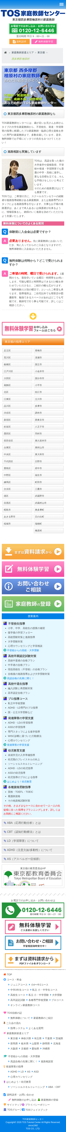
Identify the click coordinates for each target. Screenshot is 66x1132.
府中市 (38, 468)
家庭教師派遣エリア (23, 52)
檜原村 (38, 530)
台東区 (7, 447)
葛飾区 (7, 385)
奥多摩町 (39, 509)
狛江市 (38, 392)
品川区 (7, 406)
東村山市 (39, 447)
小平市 (38, 385)
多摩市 (38, 406)
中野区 (7, 475)
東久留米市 (40, 440)
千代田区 (8, 461)
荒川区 (7, 357)
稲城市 (7, 523)
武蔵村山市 (40, 503)
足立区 (7, 350)
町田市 (38, 482)
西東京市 (39, 420)
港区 (6, 496)
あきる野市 (9, 516)
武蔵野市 (39, 496)
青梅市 (38, 350)
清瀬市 (38, 357)
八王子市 (39, 426)
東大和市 (39, 454)
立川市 (38, 399)
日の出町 (39, 516)
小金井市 (39, 371)
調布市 (38, 412)
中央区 (7, 454)
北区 (6, 392)
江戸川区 (8, 371)
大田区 (7, 378)
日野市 (38, 461)
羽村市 (38, 433)
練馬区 (7, 482)
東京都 (41, 52)
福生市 (38, 475)
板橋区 (7, 364)
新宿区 (7, 420)
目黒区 (7, 503)
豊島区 (7, 468)
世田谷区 (8, 440)
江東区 (7, 399)
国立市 (38, 364)
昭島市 (7, 509)
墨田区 (7, 433)
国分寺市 (39, 378)
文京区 (7, 489)
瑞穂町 (38, 523)
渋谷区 (7, 412)
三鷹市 (38, 489)
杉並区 (7, 426)
